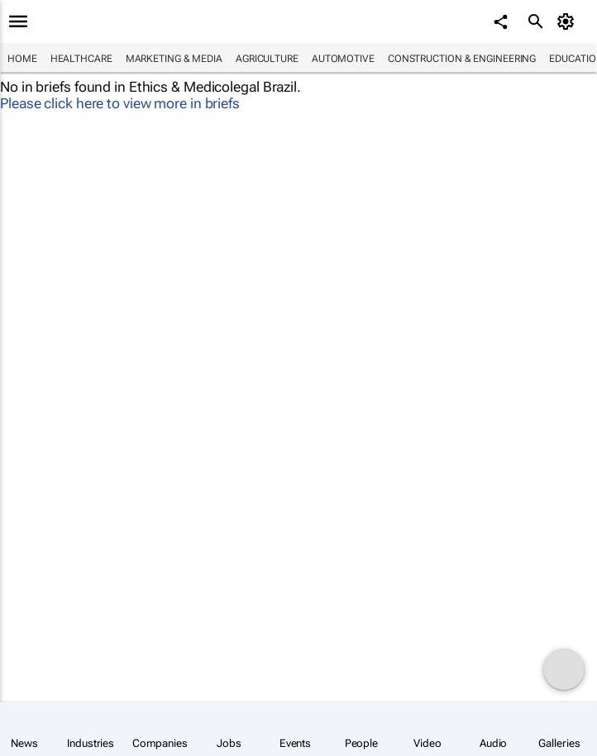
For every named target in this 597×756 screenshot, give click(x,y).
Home (22, 58)
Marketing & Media (174, 58)
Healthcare (81, 58)
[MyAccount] (568, 21)
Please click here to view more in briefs (120, 103)
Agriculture (267, 58)
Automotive (343, 58)
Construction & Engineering (462, 58)
